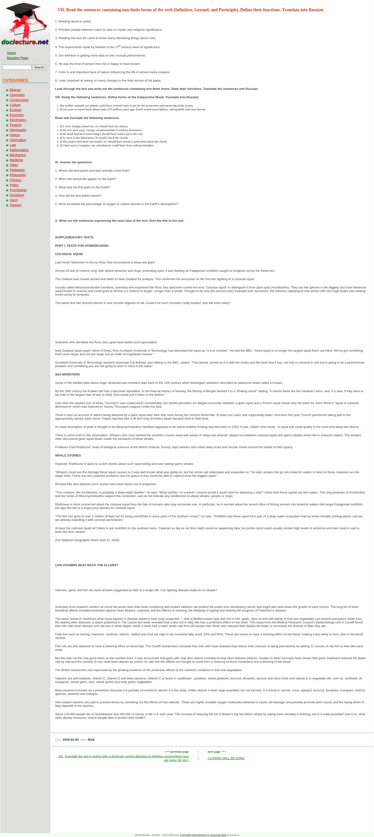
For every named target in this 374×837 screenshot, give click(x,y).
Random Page (17, 58)
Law (13, 145)
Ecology (16, 110)
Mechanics (18, 155)
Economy (17, 115)
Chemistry (17, 95)
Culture (15, 105)
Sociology (17, 195)
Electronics (18, 120)
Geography (18, 130)
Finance (16, 125)
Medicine (16, 160)
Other (14, 165)
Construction (19, 100)
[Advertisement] (212, 324)
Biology (15, 90)
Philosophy (18, 175)
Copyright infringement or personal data (203, 834)
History (15, 135)
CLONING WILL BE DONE (226, 758)
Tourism (15, 205)
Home (11, 53)
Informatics (18, 140)
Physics (15, 180)
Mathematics (19, 150)
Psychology (18, 190)
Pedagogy (17, 170)
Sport (14, 200)
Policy (14, 185)
